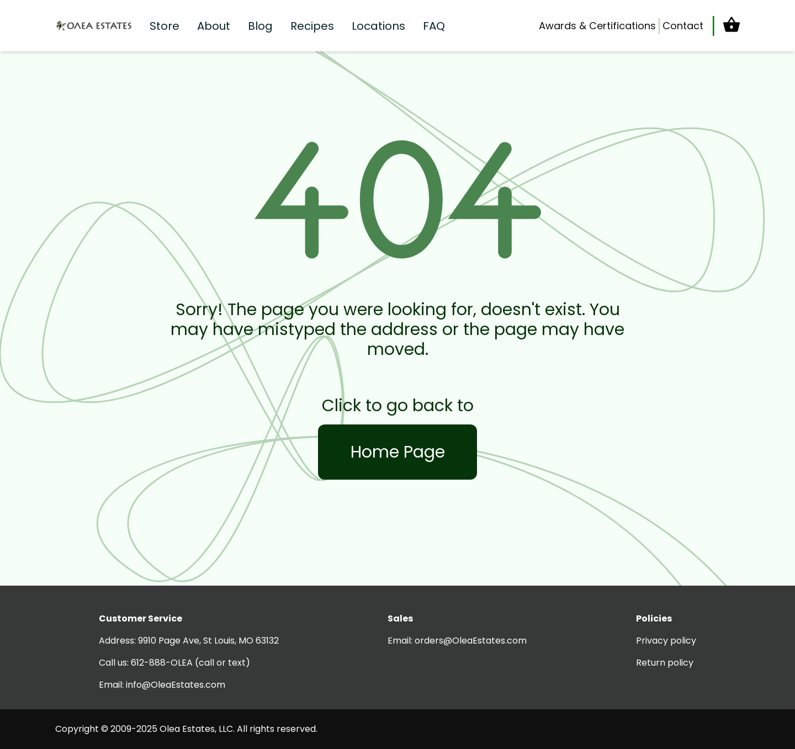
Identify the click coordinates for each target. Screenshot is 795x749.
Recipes (312, 26)
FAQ (434, 26)
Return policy (664, 662)
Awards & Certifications (597, 26)
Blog (260, 26)
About (213, 26)
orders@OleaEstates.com (471, 640)
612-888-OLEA (162, 662)
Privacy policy (666, 640)
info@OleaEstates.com (175, 684)
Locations (378, 26)
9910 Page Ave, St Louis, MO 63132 (208, 640)
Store (164, 26)
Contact (682, 26)
